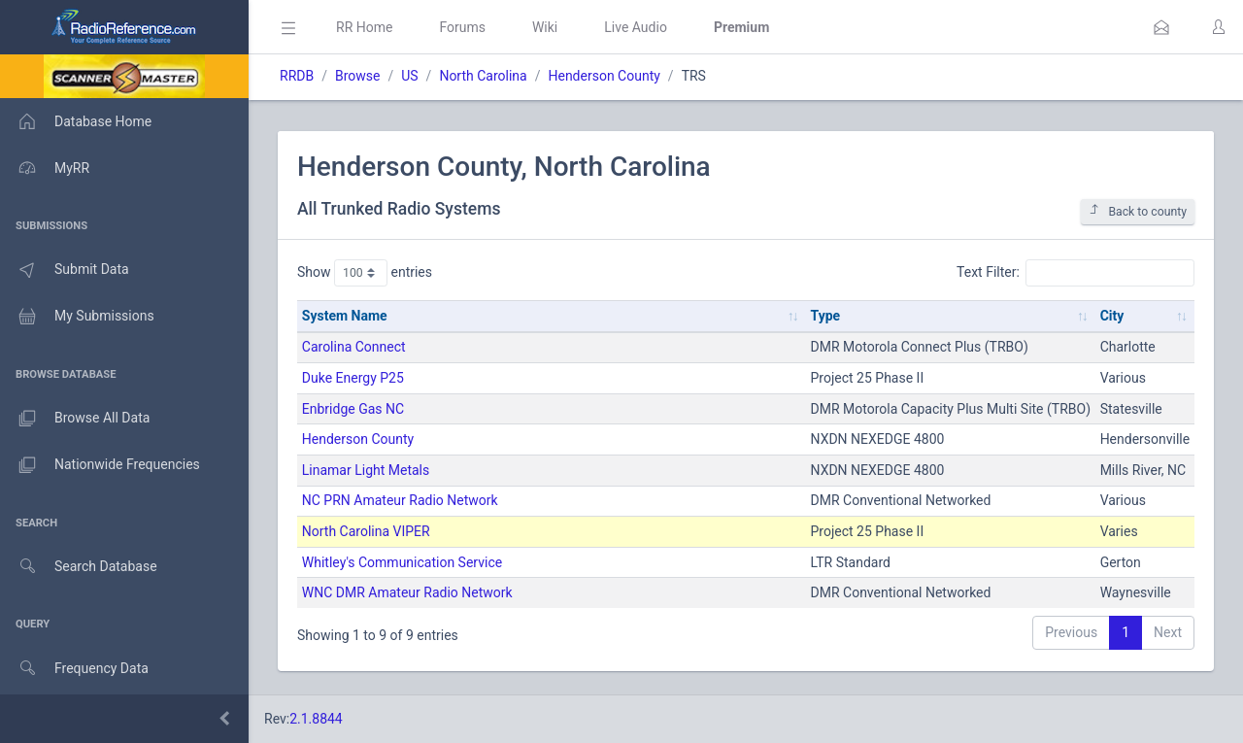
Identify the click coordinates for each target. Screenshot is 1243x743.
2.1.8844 (316, 718)
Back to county (1138, 211)
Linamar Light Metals (365, 470)
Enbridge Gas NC (353, 409)
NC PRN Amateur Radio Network (400, 500)
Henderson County (603, 76)
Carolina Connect (354, 347)
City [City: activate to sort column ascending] (1112, 315)
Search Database (78, 566)
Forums (462, 27)
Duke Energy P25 (353, 378)
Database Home (75, 121)
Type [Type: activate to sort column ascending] (826, 315)
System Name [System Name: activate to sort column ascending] (344, 315)
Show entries (364, 273)
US (409, 76)
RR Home (364, 27)
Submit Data (64, 270)
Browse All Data (75, 418)
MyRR (44, 168)
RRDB (297, 76)
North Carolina (482, 76)
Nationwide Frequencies (100, 465)
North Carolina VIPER (366, 531)
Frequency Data (74, 668)
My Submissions (77, 316)
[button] (1161, 27)
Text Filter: (1075, 273)
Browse (357, 76)
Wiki (544, 27)
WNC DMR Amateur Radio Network (407, 592)
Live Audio (635, 27)
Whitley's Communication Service (402, 562)
